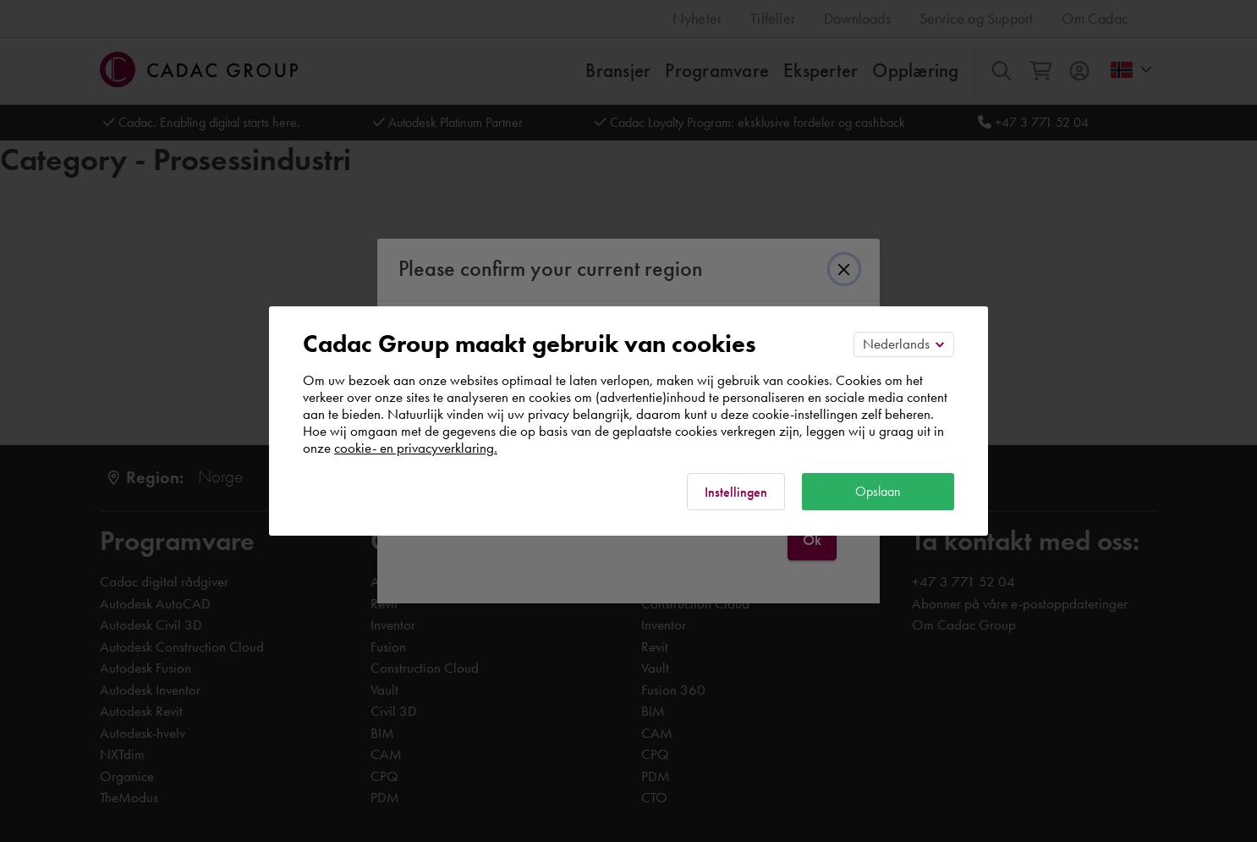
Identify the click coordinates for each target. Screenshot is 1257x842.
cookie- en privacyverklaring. (415, 447)
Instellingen (736, 492)
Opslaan (878, 491)
